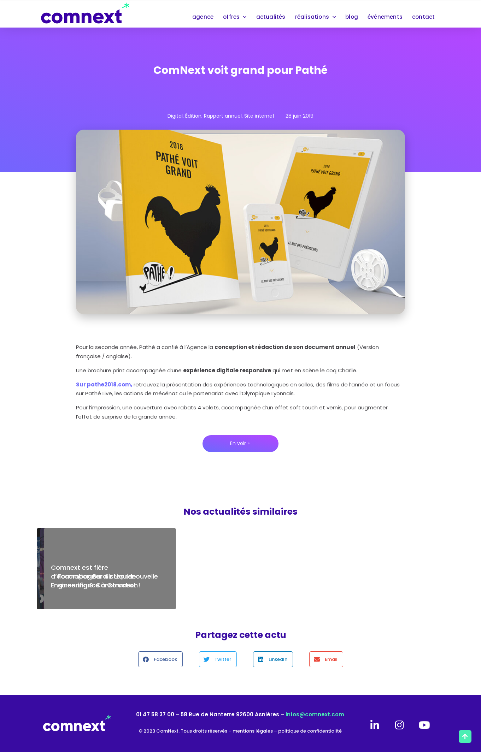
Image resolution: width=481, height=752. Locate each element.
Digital (175, 115)
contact (423, 16)
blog (351, 16)
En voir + (240, 443)
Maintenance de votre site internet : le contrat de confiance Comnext (241, 576)
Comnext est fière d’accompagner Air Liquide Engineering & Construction (94, 576)
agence (202, 16)
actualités (271, 16)
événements (385, 16)
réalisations (315, 17)
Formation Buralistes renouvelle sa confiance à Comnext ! (377, 581)
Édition (193, 115)
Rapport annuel (223, 115)
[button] (160, 659)
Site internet (259, 115)
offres (234, 17)
